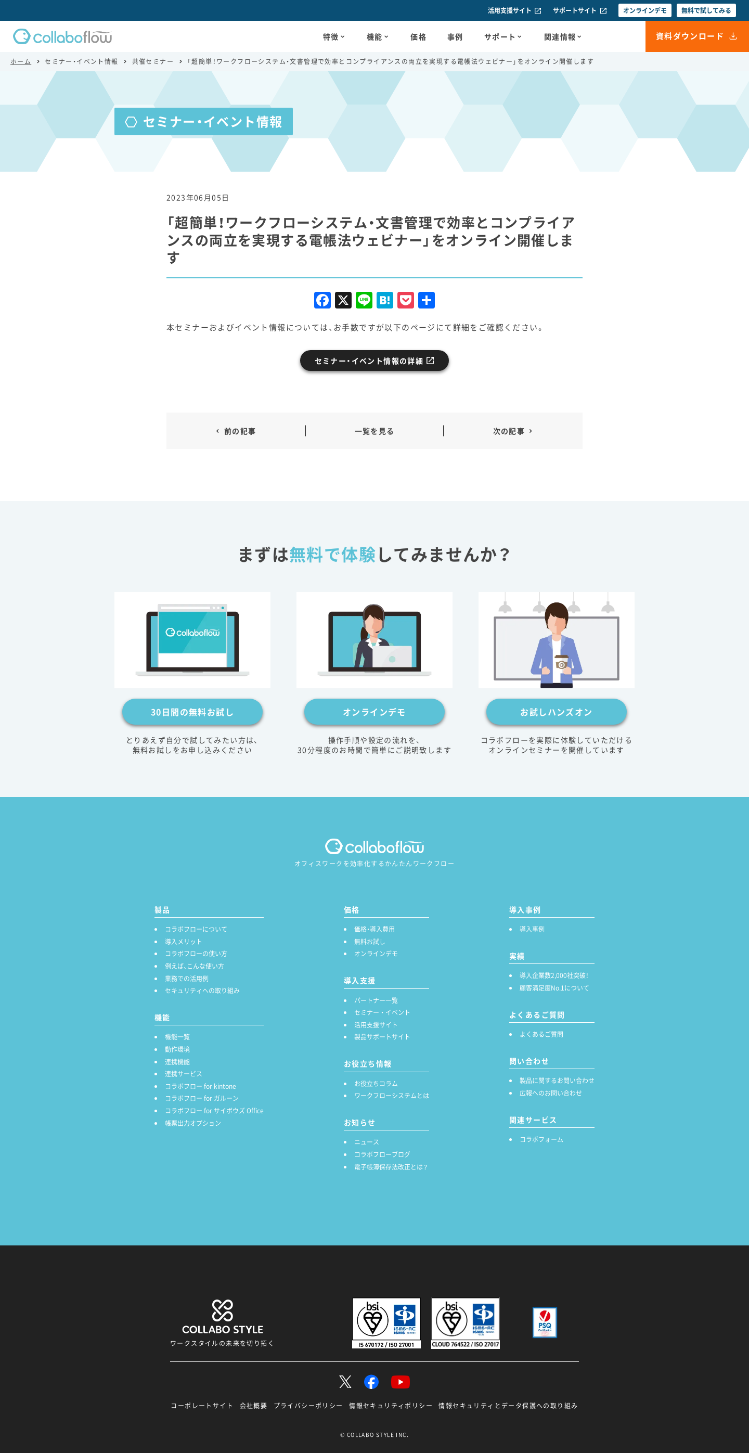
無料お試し (369, 941)
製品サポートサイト (382, 1036)
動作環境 (177, 1049)
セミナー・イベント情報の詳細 (369, 360)
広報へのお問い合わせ (551, 1093)
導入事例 (532, 929)
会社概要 (254, 1405)
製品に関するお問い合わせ (557, 1080)
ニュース (366, 1142)
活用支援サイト (510, 10)
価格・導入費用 (374, 929)
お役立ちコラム (376, 1083)
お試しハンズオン (556, 711)
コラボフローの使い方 (196, 953)
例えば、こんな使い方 (194, 966)
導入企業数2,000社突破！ (554, 975)
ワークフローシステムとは (391, 1095)
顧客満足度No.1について (554, 988)
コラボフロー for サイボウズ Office (214, 1110)
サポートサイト (575, 10)
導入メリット (183, 941)
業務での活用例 (187, 978)
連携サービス (183, 1073)
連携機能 (177, 1061)
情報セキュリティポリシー (391, 1405)
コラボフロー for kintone (200, 1086)
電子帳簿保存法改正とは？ (391, 1167)
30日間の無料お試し (192, 711)
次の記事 (509, 430)
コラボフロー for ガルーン (202, 1098)
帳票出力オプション (193, 1123)
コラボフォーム (541, 1139)
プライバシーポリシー (308, 1405)
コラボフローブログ (382, 1154)
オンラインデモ (645, 10)
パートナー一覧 (376, 1000)
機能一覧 (177, 1036)
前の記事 (240, 430)
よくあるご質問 (541, 1034)
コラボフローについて (196, 929)
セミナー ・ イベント (382, 1012)
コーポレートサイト (202, 1405)
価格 (418, 36)
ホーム (20, 61)
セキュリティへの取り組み (202, 990)
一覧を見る (375, 431)
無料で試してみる (706, 10)
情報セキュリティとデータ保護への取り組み (508, 1405)
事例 (455, 36)
